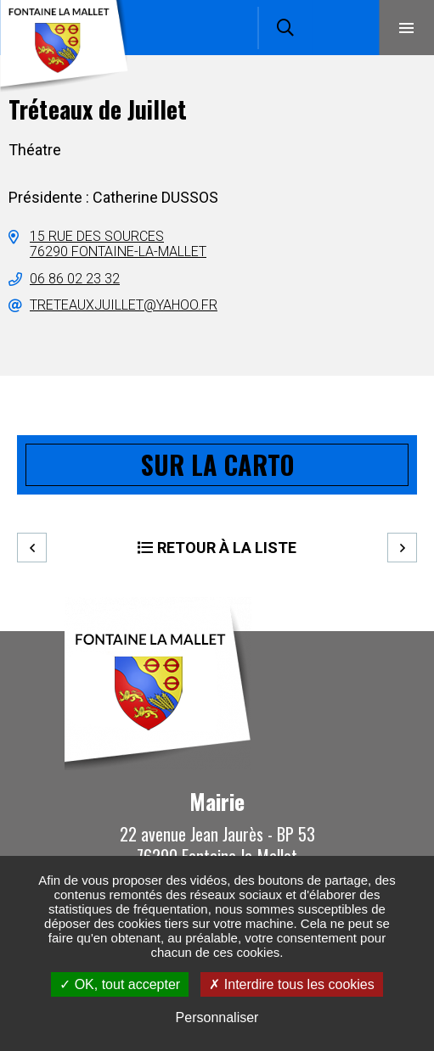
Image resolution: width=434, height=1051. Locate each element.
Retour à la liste (226, 547)
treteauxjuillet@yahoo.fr (123, 305)
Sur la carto (217, 464)
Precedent (32, 547)
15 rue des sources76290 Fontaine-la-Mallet (118, 244)
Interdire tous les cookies (291, 984)
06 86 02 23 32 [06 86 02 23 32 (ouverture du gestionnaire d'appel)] (75, 279)
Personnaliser (217, 1017)
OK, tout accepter (119, 984)
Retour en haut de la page (395, 631)
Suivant (402, 547)
